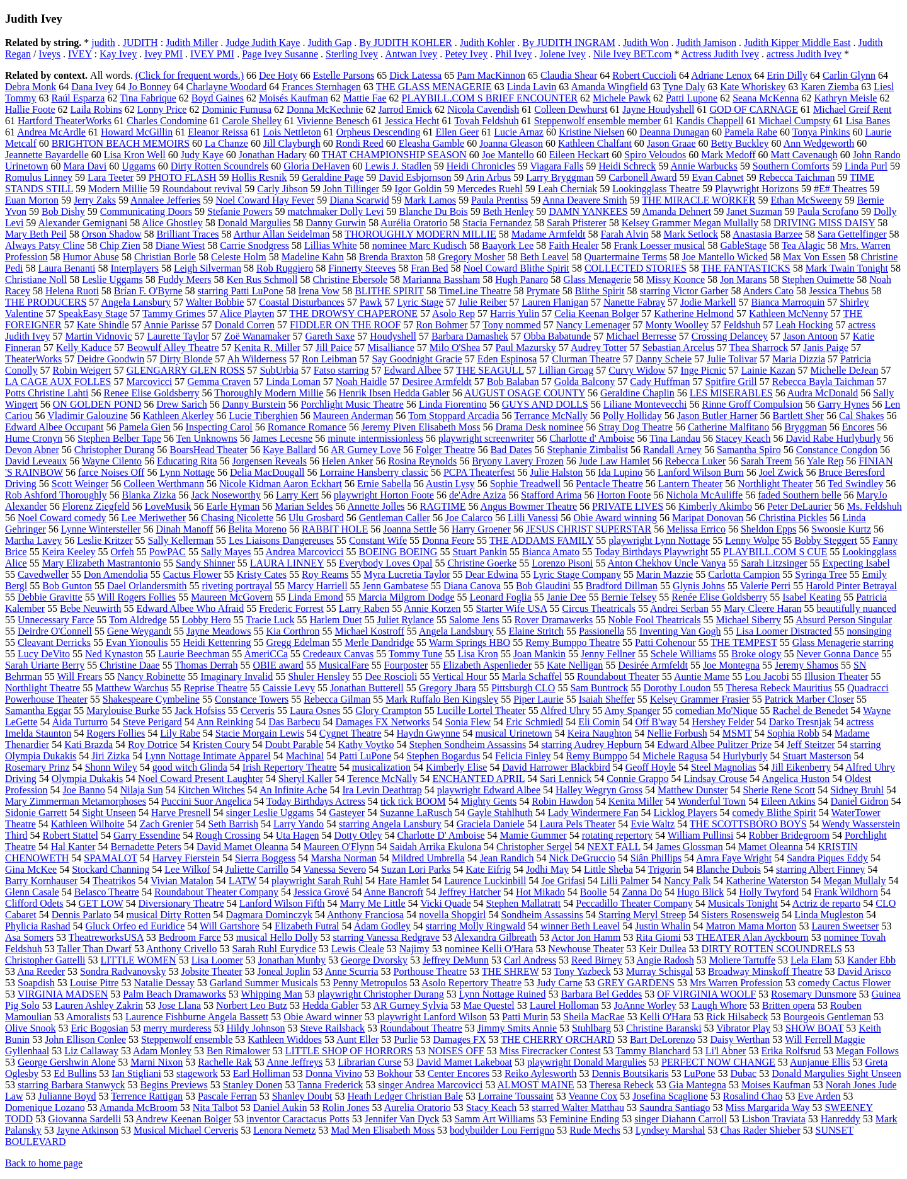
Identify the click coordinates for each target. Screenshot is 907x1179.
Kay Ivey (118, 54)
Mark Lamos (430, 200)
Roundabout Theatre (421, 1028)
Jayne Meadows (218, 631)
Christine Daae (130, 665)
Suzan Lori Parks (415, 869)
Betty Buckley (740, 143)
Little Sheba (608, 869)
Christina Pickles (792, 517)
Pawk (371, 302)
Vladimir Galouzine (87, 415)
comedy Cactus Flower (844, 982)
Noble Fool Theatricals (654, 619)
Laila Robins (96, 109)
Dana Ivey (92, 86)
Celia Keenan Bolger (596, 313)
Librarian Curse (369, 1062)
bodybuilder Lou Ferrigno (502, 1130)
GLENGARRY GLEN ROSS (186, 370)
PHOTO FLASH (183, 177)
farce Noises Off (111, 472)
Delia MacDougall (267, 472)
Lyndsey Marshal (670, 1130)
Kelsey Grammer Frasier (700, 699)
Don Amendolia (116, 574)
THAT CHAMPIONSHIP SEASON (393, 154)
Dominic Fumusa (236, 109)
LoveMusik (168, 506)
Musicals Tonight (743, 903)
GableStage (743, 245)
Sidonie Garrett (36, 812)
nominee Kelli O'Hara (489, 948)
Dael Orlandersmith (147, 585)
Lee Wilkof (187, 869)
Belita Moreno (257, 529)
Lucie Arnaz (519, 132)
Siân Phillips (656, 858)
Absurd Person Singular (844, 619)
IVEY (80, 54)
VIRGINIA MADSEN (63, 994)
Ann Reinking (225, 721)
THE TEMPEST (743, 642)
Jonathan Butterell (367, 687)
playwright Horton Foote (384, 495)
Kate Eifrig (488, 869)
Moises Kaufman (776, 1084)
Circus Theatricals (599, 608)
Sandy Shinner (205, 563)
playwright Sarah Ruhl (317, 880)
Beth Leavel (544, 256)
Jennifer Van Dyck (402, 1118)
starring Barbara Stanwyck (71, 1084)
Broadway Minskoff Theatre (765, 971)
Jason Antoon (810, 336)
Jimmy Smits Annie (517, 1028)
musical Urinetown (513, 733)
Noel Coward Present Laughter (200, 778)
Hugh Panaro (521, 279)
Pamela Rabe (750, 132)
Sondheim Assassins (542, 914)
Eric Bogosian (99, 1028)
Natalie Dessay (164, 982)
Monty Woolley (676, 324)
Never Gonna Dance (838, 653)
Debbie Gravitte (50, 597)
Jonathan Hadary (273, 154)
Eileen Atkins (788, 801)
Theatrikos (114, 880)
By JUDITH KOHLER (405, 42)
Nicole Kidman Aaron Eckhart (280, 483)
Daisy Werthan (740, 1039)
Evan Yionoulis (137, 642)
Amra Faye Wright (734, 858)
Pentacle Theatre (609, 483)
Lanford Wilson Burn (701, 472)
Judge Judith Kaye (262, 42)
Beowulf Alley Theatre (173, 347)
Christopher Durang (114, 449)
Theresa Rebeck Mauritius (779, 687)
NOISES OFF (456, 1050)
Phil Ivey (513, 54)
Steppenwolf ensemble (186, 1039)
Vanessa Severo (334, 869)
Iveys (49, 54)
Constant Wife (378, 540)
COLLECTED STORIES (636, 268)
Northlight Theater (775, 483)
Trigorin (665, 869)
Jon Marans (743, 279)
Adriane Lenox (721, 75)
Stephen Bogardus (443, 756)
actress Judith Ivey (804, 54)
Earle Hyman (233, 506)
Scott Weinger (80, 483)
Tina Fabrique (148, 98)
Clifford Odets (34, 903)
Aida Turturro (80, 721)
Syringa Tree (821, 574)
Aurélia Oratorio (413, 222)
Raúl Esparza (78, 98)
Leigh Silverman (207, 268)
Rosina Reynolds (422, 461)
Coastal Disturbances (302, 302)
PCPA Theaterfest (479, 472)
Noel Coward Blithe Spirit (516, 268)
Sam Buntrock (599, 687)
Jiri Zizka (110, 756)
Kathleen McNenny (788, 313)
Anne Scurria (352, 971)
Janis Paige (825, 347)
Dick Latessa (415, 75)
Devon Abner (32, 449)
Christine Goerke (481, 563)
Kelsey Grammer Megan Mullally (690, 222)
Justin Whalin (662, 926)
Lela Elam (811, 960)
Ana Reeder (41, 971)
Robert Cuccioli (644, 75)
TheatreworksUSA (106, 937)
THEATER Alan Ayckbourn (752, 937)
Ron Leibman (329, 359)
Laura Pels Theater (578, 824)
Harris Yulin (514, 313)
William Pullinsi (701, 835)
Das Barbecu (294, 721)
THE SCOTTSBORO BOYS (748, 824)
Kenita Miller (635, 801)
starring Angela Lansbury (390, 824)
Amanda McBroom (139, 1107)
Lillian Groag (566, 370)
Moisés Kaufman (293, 98)
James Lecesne (283, 438)
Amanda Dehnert (677, 211)
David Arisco (864, 971)
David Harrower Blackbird (556, 767)
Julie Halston (556, 472)
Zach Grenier (166, 824)
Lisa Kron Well (135, 154)
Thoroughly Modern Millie (268, 393)
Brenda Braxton (391, 256)
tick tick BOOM (413, 801)
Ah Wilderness (257, 359)
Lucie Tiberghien (263, 415)
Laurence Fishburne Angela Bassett (196, 1016)
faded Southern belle (799, 495)
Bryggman (805, 427)
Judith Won (646, 42)
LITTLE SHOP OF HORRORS (349, 1050)
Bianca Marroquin (788, 302)
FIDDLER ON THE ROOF (345, 324)
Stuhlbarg (591, 1028)
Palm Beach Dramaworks (174, 994)
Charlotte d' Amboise (591, 438)
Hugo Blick (700, 892)
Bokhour (395, 1073)
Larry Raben (364, 608)
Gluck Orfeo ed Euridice (135, 926)
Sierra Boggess (265, 858)
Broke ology (756, 653)
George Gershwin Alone (66, 1062)
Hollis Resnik (259, 177)
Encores (858, 427)
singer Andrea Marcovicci (430, 1084)
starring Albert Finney (820, 869)
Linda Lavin (532, 86)
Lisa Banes (868, 120)
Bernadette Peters (146, 846)
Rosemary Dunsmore (814, 994)
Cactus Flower (192, 574)
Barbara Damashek (469, 336)
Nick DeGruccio (582, 858)
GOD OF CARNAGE (754, 109)
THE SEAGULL (489, 370)
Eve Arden (818, 1096)
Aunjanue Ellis (820, 1062)
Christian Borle (165, 256)
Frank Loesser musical (659, 245)
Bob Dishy (63, 211)
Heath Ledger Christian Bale (405, 1096)
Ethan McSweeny (805, 200)
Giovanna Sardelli (84, 1118)
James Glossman (689, 846)
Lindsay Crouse (715, 778)
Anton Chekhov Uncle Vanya (667, 563)
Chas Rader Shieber (760, 1130)
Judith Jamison (706, 42)
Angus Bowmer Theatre (529, 506)
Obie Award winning (615, 517)
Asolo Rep (453, 313)
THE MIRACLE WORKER (698, 200)
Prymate (542, 290)
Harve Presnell (181, 812)
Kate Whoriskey (752, 86)
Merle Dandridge (379, 642)
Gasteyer (347, 812)
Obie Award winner (322, 1016)
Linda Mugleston (829, 914)
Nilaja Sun (141, 790)
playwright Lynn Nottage (659, 540)
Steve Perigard (152, 721)
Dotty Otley (358, 835)
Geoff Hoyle (650, 767)
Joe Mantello (508, 154)
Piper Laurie (538, 699)
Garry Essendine (146, 835)
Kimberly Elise (456, 767)
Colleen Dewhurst (570, 109)
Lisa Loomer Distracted (784, 631)
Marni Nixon (156, 1062)
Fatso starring (341, 370)
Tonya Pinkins (821, 132)
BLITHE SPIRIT (389, 290)
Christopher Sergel (534, 846)
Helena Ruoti (72, 290)
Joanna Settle (409, 529)
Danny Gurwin (335, 222)
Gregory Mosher (471, 256)
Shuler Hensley (319, 676)
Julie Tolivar (732, 359)
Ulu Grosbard (316, 517)
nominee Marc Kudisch (419, 245)
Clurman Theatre (586, 359)
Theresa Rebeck (621, 1084)
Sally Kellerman (181, 540)
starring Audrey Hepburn (591, 744)
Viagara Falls (556, 166)
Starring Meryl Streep (642, 914)
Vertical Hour (459, 676)
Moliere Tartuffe (742, 960)
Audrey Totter (599, 347)
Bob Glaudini (543, 585)
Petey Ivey (466, 54)
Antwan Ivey (411, 54)
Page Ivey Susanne (280, 54)
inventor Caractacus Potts (298, 1118)
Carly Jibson (282, 188)
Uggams (138, 166)
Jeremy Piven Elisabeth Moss (421, 427)
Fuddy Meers (185, 279)
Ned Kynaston (114, 653)
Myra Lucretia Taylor (406, 574)
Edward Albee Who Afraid (190, 608)
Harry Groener (481, 529)
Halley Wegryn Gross (599, 790)
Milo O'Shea (455, 347)
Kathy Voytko (366, 744)
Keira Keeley (69, 551)
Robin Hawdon (562, 801)
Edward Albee (412, 370)
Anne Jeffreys (294, 1062)
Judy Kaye (202, 154)
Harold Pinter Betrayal (851, 585)
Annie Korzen (432, 608)
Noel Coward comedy (62, 517)
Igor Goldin (418, 188)
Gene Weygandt (139, 631)
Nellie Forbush (677, 733)
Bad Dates (511, 449)
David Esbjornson (415, 177)
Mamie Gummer (532, 835)
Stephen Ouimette (818, 279)
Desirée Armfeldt (653, 665)
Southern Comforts (791, 166)
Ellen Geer (457, 132)
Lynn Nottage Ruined (502, 994)
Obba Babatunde (557, 336)
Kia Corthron (293, 631)
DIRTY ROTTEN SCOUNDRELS (772, 948)
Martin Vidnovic (99, 336)
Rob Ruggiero (284, 268)
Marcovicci (149, 381)
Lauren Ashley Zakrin (99, 1005)
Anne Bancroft (394, 892)
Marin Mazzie (664, 574)
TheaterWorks (33, 359)
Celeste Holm (238, 256)
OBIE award (278, 665)
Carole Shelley (252, 120)
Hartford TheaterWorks (64, 120)
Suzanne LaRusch (416, 812)
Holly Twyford (769, 892)
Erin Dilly (787, 75)
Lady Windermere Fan (593, 812)
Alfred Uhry (565, 710)
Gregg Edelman (297, 642)
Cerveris (258, 710)
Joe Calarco (469, 517)
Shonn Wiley (111, 767)
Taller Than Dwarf (94, 948)
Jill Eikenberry (801, 767)
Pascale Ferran (227, 1096)
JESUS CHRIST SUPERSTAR (588, 529)
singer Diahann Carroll (680, 1118)
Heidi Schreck (627, 166)
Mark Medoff (728, 154)
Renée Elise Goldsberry (719, 597)
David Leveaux (36, 461)
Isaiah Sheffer (607, 699)
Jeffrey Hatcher (469, 892)
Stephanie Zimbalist (587, 449)
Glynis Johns (699, 585)
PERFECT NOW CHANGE (718, 1062)
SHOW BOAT (814, 1028)
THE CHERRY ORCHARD (558, 1039)
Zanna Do (642, 892)
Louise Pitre (94, 982)
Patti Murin (525, 1016)
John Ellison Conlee (85, 1039)
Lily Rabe (180, 733)
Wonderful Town (712, 801)
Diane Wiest (180, 245)
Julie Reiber (483, 302)
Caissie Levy (289, 687)
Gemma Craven (219, 381)
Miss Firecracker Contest (550, 1050)
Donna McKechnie (325, 109)
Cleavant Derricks (54, 642)
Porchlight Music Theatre (352, 404)
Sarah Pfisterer (577, 222)
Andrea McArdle (51, 132)
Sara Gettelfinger (852, 234)
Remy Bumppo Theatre (572, 642)
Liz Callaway (91, 1050)
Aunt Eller (357, 1039)
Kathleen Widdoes (285, 1039)
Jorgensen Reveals (269, 461)
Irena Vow (319, 290)
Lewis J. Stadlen (398, 166)
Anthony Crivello (181, 948)
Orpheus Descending (378, 132)
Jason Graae (671, 143)
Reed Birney (596, 960)
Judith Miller (192, 42)
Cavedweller (43, 574)
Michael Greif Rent (852, 109)
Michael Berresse (641, 336)
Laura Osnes (315, 710)
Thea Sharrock (759, 347)
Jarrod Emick (405, 109)
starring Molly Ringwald (475, 926)
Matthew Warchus (131, 687)
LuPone (700, 1073)
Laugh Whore (719, 1005)
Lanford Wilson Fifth (282, 903)
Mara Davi (84, 166)
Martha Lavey (33, 540)
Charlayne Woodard (226, 86)
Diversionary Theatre (181, 903)
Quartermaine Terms (625, 256)
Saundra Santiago (674, 1107)
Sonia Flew (468, 721)
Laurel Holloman (564, 1005)
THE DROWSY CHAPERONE (353, 313)
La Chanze (226, 143)
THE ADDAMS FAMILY (541, 540)
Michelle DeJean (845, 370)
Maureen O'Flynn (339, 846)
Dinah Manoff (184, 529)
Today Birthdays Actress (315, 801)
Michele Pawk (622, 98)
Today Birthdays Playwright (651, 551)
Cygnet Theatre (350, 733)
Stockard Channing (110, 869)
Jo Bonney (149, 86)
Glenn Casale (32, 892)
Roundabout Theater (618, 676)
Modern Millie (117, 188)
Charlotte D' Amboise (441, 835)
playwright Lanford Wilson (432, 1016)
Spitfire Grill (731, 381)
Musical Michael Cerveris (186, 1130)
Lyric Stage (420, 302)
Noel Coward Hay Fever (264, 200)
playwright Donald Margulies (586, 1062)
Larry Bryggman (559, 177)
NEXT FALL (614, 846)
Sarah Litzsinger (774, 563)
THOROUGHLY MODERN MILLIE (420, 234)
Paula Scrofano (828, 211)
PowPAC (167, 551)
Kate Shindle (103, 324)
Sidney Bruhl (857, 790)
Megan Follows (867, 1050)
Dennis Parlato (81, 914)
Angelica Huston (796, 778)
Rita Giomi (659, 937)
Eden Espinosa (507, 359)
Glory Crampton (388, 710)
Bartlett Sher (798, 415)
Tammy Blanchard (652, 1050)
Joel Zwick (781, 472)
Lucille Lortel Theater (481, 710)
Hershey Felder (723, 721)
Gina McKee (31, 869)
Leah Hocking (804, 324)
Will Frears (79, 676)
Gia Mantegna (697, 1084)
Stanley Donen (253, 1084)
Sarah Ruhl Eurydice (274, 948)
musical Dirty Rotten (168, 914)
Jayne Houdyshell (658, 109)
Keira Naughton (600, 733)
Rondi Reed (360, 143)
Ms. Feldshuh (874, 506)
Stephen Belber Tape (119, 438)
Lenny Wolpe (752, 540)
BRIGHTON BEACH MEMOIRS (121, 143)
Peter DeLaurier (799, 506)
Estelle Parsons (343, 75)
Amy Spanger (632, 710)
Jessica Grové (321, 892)
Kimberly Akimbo (715, 506)
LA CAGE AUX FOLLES (58, 381)
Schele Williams (683, 653)
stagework (197, 1073)
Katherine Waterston (767, 880)
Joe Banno (84, 790)
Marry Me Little (373, 903)
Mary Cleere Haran (763, 608)
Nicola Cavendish (483, 109)
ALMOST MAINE (536, 1084)
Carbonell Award (642, 177)
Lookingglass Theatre (656, 188)
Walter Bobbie (215, 302)
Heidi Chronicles (481, 166)
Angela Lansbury (136, 302)
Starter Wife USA (511, 608)
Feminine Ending (585, 1118)
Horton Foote (623, 495)
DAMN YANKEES (588, 211)
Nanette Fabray (634, 302)
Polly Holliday (632, 415)
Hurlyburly (744, 756)
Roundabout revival (202, 188)
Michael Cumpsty (794, 120)
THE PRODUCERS (45, 302)
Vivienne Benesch (333, 120)
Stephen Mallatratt (523, 903)
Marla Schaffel (532, 676)
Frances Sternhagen (321, 86)
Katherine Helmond (694, 313)
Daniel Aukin (280, 1107)
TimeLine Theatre (474, 290)
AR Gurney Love (366, 449)
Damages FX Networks (382, 721)
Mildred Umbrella (428, 858)
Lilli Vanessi (533, 517)
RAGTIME (443, 506)
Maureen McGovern (232, 597)
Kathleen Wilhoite (88, 824)
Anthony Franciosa (365, 914)
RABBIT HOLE (335, 529)
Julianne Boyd (67, 1096)
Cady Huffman (660, 381)
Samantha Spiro (749, 449)
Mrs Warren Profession (736, 982)
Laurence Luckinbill (485, 880)
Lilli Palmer (624, 880)
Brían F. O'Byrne (148, 290)
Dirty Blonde (185, 359)
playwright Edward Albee (488, 790)
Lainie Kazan (768, 370)
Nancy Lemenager (593, 324)
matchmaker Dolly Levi (336, 211)
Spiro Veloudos (655, 154)
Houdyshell (393, 336)
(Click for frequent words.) (189, 75)
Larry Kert (297, 495)
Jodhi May (547, 869)
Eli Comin (599, 721)
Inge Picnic (703, 370)
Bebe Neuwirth (90, 608)
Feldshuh (742, 324)
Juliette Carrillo (256, 869)
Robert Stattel (70, 835)
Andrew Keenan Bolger (183, 1118)
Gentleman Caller (394, 517)
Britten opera (788, 1005)
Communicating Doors (146, 211)
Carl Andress (530, 960)
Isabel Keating (811, 597)
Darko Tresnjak (800, 721)
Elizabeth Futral (307, 926)
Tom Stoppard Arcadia (453, 415)
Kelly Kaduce (83, 347)
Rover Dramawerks (553, 619)
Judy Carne (559, 982)
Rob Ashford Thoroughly (55, 495)
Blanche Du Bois (433, 211)
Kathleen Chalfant (595, 143)
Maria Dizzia (798, 359)
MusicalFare (344, 665)
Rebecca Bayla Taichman (823, 381)
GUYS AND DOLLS (545, 404)
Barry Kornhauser (41, 880)
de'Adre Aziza (477, 495)
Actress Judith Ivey (721, 54)
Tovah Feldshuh (486, 120)
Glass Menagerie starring (843, 642)
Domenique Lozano (45, 1107)
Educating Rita (187, 461)
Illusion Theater (836, 676)
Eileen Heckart (579, 154)
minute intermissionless (375, 438)
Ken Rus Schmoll (262, 279)
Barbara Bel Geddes (601, 994)
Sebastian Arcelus (678, 347)
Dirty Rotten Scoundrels (220, 166)
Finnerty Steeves (362, 268)
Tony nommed (511, 324)
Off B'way (655, 721)
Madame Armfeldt (548, 234)
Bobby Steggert (825, 540)
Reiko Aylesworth (541, 1073)
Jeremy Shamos (806, 665)
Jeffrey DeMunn (456, 960)
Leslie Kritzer (104, 540)
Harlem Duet (335, 619)
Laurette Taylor (178, 336)
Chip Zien (120, 245)
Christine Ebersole (349, 279)
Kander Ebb (871, 960)
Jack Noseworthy (226, 495)
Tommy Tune (416, 653)
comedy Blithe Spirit (774, 812)
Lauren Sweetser (845, 926)
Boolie (593, 892)
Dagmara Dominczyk (269, 914)
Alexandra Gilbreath (495, 937)
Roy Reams (325, 574)
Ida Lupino (620, 472)
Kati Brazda (88, 744)
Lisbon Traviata (774, 1118)
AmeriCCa (265, 653)
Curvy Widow (636, 370)
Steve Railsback (332, 1028)
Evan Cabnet (718, 177)
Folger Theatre (445, 449)
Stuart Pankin (479, 551)
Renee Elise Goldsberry (151, 393)
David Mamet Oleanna (242, 846)
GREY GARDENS (636, 982)
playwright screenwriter (486, 438)
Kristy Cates (262, 574)
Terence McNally (382, 778)
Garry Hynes (843, 404)
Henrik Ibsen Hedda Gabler (393, 393)
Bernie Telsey (628, 597)
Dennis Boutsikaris (629, 1073)
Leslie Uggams (112, 279)
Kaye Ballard (289, 449)
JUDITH (140, 42)
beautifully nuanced (856, 608)
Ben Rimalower (238, 1050)
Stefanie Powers (240, 211)
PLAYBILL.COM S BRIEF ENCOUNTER (490, 98)
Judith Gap (329, 42)
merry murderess (178, 1028)
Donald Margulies (254, 222)
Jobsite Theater (211, 971)
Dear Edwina (491, 574)
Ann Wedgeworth (819, 143)
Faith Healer (574, 245)
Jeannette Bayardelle (47, 154)
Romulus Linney (38, 177)
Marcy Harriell (317, 585)
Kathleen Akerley (178, 415)
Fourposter (406, 665)
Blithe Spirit (600, 290)
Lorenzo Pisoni (562, 563)
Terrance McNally (551, 415)
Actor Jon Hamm (585, 937)
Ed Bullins (75, 1073)
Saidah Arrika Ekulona (435, 846)
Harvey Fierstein (186, 858)
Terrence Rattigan (147, 1096)
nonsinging (869, 631)
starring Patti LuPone (240, 290)
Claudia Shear (568, 75)
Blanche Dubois (728, 869)
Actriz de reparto (826, 903)
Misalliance (390, 347)
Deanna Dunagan (674, 132)
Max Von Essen (814, 256)
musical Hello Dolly (277, 937)
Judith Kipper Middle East (797, 42)
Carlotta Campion (744, 574)
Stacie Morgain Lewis (259, 733)
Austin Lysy (450, 483)
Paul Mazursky (525, 347)
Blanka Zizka (149, 495)
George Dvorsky (374, 960)
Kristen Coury (221, 744)
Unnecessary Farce (56, 619)
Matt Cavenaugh (804, 154)
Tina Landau (674, 438)
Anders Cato (768, 290)
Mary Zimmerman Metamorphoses (75, 801)
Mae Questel (488, 1005)
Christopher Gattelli (45, 960)
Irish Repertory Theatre (289, 767)
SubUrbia (279, 370)
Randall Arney (672, 449)
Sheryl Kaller (305, 778)
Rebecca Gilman (337, 699)
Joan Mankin (539, 653)
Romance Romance (307, 427)
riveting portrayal (237, 585)
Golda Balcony (584, 381)
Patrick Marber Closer (809, 699)
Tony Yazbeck (582, 971)
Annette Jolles (375, 506)
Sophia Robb (793, 733)
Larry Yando (298, 824)
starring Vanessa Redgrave (386, 937)
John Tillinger (351, 188)
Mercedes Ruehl (489, 188)
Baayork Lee (507, 245)
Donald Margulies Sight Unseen (836, 1073)
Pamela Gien (144, 427)
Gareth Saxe (330, 336)
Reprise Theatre (215, 687)
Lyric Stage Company (577, 574)
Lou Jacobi (766, 676)
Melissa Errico (696, 529)
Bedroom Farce (190, 937)
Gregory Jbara (447, 687)
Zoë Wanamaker (257, 336)
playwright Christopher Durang (380, 994)
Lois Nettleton (292, 132)
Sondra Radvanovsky (123, 971)
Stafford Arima (551, 495)
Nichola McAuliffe (704, 495)
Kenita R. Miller (267, 347)
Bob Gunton (67, 585)
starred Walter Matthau (578, 1107)
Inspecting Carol (219, 427)
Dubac (743, 1073)
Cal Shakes (861, 415)
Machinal (305, 756)
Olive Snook (30, 1028)
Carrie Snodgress (254, 245)
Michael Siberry (749, 619)
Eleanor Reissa (218, 132)
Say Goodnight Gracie (417, 359)
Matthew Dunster (693, 790)
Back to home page (44, 1163)
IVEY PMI (212, 54)
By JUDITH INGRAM (568, 42)
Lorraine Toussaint (516, 1096)
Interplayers (135, 268)
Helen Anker (347, 461)
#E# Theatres (840, 188)
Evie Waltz (652, 824)
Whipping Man (271, 994)
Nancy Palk (687, 880)
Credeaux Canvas (338, 653)
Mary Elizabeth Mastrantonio (101, 563)
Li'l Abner (725, 1050)
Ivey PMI (163, 54)
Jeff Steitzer (811, 744)
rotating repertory (617, 835)
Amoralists (88, 1016)
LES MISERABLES (731, 393)
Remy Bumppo (596, 756)
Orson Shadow (112, 234)
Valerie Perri (765, 585)
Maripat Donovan (707, 517)
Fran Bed (429, 268)
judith (103, 42)
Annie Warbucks (703, 166)
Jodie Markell (708, 302)
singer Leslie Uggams (270, 812)
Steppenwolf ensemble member (597, 120)
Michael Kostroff (369, 631)
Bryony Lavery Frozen (518, 461)
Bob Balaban (513, 381)
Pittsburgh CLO (523, 687)
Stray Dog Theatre (635, 427)
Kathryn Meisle (845, 98)
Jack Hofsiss (199, 710)
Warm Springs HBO (469, 642)
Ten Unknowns (206, 438)
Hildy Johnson (256, 1028)
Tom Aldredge (138, 619)
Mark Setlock (690, 234)
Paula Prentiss (499, 200)
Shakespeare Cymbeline (151, 699)
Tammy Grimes (173, 313)
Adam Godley (382, 926)
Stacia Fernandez (497, 222)
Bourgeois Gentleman (827, 1016)
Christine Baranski (664, 1028)
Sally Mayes (226, 551)
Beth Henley (508, 211)
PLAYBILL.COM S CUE (775, 551)
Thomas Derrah (205, 665)
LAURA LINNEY (287, 563)
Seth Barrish (233, 824)
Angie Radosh (665, 960)
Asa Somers (29, 937)
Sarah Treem (766, 461)
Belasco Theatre (106, 892)
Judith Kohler (487, 42)
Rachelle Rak (225, 1062)
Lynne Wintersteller (101, 529)
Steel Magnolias (723, 767)
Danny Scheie (664, 359)
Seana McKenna (766, 98)
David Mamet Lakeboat (464, 1062)
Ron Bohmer (441, 324)
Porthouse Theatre (430, 971)
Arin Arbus (488, 177)
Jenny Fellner (608, 653)
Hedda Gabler (330, 1005)
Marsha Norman (343, 858)
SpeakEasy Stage (92, 313)
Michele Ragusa (675, 756)
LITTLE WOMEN (138, 960)
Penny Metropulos (370, 982)
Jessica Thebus (839, 290)
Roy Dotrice (153, 744)
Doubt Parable (294, 744)
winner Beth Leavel (580, 926)
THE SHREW (510, 971)
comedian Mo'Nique (716, 710)
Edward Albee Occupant (54, 427)
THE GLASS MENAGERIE (434, 86)
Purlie (406, 1039)
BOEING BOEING (398, 551)
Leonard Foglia (501, 597)
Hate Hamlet (403, 880)
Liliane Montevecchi (645, 404)
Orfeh (122, 551)
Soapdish (36, 982)
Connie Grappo (637, 778)
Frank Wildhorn (846, 892)
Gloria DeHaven (316, 166)
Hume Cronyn (33, 438)
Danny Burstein (254, 404)
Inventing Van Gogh (680, 631)
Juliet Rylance (405, 619)
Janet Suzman (754, 211)
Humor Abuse (91, 256)
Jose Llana (179, 1005)
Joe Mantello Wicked (725, 256)
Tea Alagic (803, 245)
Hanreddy (840, 1118)
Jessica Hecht (412, 120)
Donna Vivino (333, 1073)
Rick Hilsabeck (737, 1016)
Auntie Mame (701, 676)
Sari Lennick (565, 778)
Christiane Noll (36, 279)
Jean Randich (507, 858)
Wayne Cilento (112, 461)
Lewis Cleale (357, 948)
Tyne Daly (684, 86)
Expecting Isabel (856, 563)
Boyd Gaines (217, 98)
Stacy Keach (491, 1107)
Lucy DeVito (44, 653)
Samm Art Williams (495, 1118)
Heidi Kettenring (217, 642)
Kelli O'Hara (666, 1016)
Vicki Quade (445, 903)
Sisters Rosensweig (740, 914)
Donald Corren (244, 324)
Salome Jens (474, 619)
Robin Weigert (82, 370)
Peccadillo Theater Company (634, 903)
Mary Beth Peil (36, 234)
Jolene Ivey (563, 54)
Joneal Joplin (284, 971)
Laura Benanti (66, 268)
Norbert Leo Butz (251, 1005)
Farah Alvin (624, 234)
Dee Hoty (278, 75)
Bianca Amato (550, 551)
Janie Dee (566, 597)
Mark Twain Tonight (847, 268)
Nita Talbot (215, 1107)
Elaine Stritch (536, 631)
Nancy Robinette (151, 676)
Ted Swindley (855, 483)
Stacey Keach (743, 438)
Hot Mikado (540, 892)
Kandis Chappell (709, 120)
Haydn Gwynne (428, 733)
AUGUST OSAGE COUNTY (524, 393)
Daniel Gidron (860, 801)
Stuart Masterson (817, 756)
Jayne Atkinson (87, 1130)
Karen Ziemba (830, 86)
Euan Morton (32, 200)
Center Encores (458, 1073)
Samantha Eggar (38, 710)
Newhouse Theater (586, 948)
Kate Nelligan (575, 665)
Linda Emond (315, 597)
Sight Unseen (109, 812)
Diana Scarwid (359, 200)
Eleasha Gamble (431, 143)
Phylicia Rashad (38, 926)
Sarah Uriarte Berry (44, 665)
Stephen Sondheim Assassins (468, 744)
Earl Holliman (261, 1073)
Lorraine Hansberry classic (374, 472)
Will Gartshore (230, 926)
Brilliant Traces (187, 234)
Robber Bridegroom (789, 835)
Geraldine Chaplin (637, 393)
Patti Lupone (691, 98)
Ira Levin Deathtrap (381, 790)
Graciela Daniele (491, 824)
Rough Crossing (228, 835)
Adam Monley (162, 1050)
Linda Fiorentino (453, 404)
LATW (242, 880)
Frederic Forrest (291, 608)
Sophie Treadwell (525, 483)
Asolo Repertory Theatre (471, 982)
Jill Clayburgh (292, 143)
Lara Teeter (111, 177)
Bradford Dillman (622, 585)
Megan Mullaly (854, 880)
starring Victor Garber (683, 290)
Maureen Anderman (353, 415)
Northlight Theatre (42, 687)
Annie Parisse (171, 324)
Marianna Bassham (441, 279)
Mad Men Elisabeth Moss (383, 1130)
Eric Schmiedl (534, 721)
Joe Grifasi (563, 880)
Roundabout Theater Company (216, 892)
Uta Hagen (297, 835)
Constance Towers (251, 699)
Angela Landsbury (456, 631)
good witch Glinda (189, 767)
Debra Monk (30, 86)
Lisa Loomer (217, 960)
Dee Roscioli (391, 676)
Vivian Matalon (182, 880)
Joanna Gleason (511, 143)
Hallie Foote (30, 109)
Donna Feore (448, 540)
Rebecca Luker (695, 461)
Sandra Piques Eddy (827, 858)
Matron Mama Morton (750, 926)
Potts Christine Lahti (46, 393)
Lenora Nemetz (284, 1130)
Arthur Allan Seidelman (282, 234)
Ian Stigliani (136, 1073)
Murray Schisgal (659, 971)
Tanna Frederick (330, 1084)
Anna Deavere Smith (584, 200)
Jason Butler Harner (717, 415)
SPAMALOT (110, 858)
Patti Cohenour (665, 642)
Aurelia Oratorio (417, 1107)
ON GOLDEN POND (97, 404)
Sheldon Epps (768, 529)
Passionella (601, 631)
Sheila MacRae (593, 1016)
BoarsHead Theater (208, 449)
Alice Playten (247, 313)
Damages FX (459, 1039)
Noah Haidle (361, 381)
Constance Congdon (836, 449)
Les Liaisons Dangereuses (281, 540)
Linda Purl (866, 166)
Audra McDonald (822, 393)
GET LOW (101, 903)
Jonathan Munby (292, 960)
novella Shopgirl (452, 914)
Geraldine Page (332, 177)
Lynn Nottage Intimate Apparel (208, 756)
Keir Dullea (662, 948)
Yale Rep (825, 461)
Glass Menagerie (597, 279)
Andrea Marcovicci (305, 551)
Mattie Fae (365, 98)
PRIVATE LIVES (627, 506)
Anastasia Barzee (767, 234)
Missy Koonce (675, 279)
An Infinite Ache (294, 790)
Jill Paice (334, 347)
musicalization (381, 767)
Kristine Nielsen (591, 132)
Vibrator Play (743, 1028)
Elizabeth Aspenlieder (487, 665)
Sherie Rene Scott (779, 790)
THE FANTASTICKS (746, 268)
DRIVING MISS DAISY (824, 222)
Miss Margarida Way (767, 1107)
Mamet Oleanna (770, 846)
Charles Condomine (167, 120)
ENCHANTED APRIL (478, 778)
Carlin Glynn (849, 75)
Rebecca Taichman (797, 177)
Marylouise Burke (122, 710)
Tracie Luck (270, 619)
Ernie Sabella (384, 483)
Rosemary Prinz (37, 767)
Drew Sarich (181, 404)
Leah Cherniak (568, 188)
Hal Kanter (73, 846)
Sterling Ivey (352, 54)
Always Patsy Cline (44, 245)
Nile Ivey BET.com (632, 54)
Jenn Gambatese (395, 585)
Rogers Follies (115, 733)
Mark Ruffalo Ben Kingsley (441, 699)
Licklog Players (685, 812)
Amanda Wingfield (609, 86)
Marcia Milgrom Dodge (406, 597)
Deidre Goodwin (110, 359)
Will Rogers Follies (136, 597)
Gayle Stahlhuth (500, 812)
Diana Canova (472, 585)
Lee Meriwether (153, 517)
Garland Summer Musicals (264, 982)
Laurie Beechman (193, 653)
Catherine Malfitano (728, 427)
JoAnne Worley (645, 1005)
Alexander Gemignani (82, 222)
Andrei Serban (679, 608)
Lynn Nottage (187, 472)
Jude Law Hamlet (614, 461)
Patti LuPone (365, 756)
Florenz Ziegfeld (96, 506)
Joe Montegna (731, 665)
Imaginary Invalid (236, 676)
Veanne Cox (592, 1096)
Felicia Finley (522, 756)
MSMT (737, 733)
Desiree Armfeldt (437, 381)
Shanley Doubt (302, 1096)
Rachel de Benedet (810, 710)
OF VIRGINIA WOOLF (706, 994)
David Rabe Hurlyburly (833, 438)
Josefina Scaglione (670, 1096)
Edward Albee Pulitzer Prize (714, 744)
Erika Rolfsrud (791, 1050)
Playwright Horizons (757, 188)
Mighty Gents (488, 801)
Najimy (414, 948)
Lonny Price (162, 109)
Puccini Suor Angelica (206, 801)
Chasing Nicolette (237, 517)
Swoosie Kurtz (841, 529)
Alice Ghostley (172, 222)
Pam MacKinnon (491, 75)
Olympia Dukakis (87, 778)
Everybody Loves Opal (385, 563)
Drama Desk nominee (540, 427)
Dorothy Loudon (676, 687)
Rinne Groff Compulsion (752, 404)
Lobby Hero (206, 619)
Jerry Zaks (95, 200)
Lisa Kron (477, 653)
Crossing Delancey (730, 336)
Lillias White (330, 245)
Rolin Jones (345, 1107)
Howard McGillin (137, 132)
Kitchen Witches (211, 790)
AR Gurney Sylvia (410, 1005)
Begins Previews (174, 1084)
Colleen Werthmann (163, 483)
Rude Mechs (594, 1130)
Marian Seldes (304, 506)
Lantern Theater (690, 483)
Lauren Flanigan (555, 302)
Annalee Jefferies (165, 200)
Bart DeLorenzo (662, 1039)
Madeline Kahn (313, 256)
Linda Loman (293, 381)
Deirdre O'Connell (55, 631)
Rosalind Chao (753, 1096)
